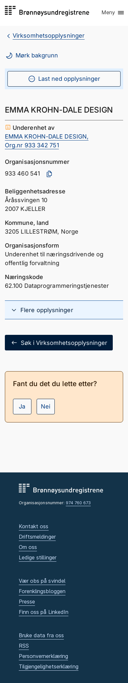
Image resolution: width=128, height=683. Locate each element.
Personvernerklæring (43, 656)
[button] (113, 12)
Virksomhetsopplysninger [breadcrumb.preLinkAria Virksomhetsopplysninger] (49, 35)
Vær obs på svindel (42, 581)
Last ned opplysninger (64, 79)
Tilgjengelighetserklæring (48, 666)
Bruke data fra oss (41, 635)
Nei (45, 406)
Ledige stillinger (38, 557)
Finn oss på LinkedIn (44, 612)
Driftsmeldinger (37, 536)
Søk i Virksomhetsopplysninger (58, 343)
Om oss (28, 547)
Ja (22, 406)
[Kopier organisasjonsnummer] (49, 174)
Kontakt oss (34, 526)
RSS (24, 645)
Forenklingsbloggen (42, 591)
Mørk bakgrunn (31, 55)
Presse (27, 601)
